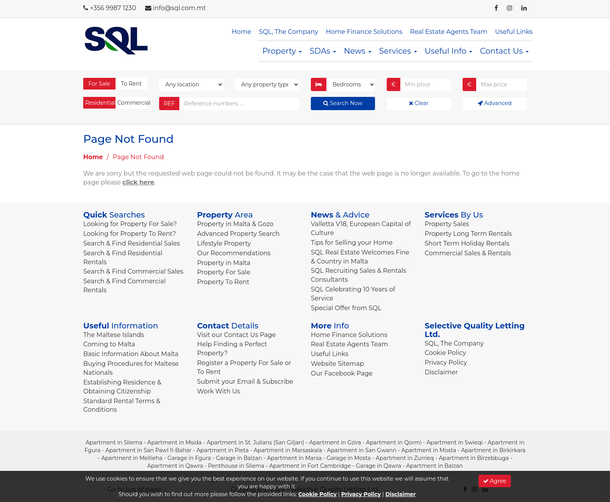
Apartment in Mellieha (132, 458)
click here (138, 182)
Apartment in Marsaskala (288, 450)
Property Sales (447, 224)
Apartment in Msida (174, 442)
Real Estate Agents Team (448, 31)
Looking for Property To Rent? (129, 233)
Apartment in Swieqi (454, 442)
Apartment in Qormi (394, 442)
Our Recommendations (234, 253)
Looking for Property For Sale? (130, 224)
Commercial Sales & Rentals (468, 253)
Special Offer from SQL (346, 308)
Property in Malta (224, 263)
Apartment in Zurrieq (405, 458)
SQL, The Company (288, 31)
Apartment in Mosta (428, 450)
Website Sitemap (337, 363)
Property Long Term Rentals (468, 233)
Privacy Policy (446, 362)
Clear (418, 103)
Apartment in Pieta (222, 450)
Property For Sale (224, 272)
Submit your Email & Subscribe (245, 381)
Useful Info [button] (448, 51)
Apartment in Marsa (294, 458)
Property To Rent (223, 282)
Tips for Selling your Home (352, 242)
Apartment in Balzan (434, 465)
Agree (495, 480)
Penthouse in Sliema (236, 465)
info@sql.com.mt (179, 8)
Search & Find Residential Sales (131, 243)
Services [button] (398, 51)
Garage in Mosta (348, 458)
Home (241, 31)
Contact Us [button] (504, 51)
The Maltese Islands (113, 335)
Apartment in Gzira (335, 442)
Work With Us (218, 391)
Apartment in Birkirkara (493, 450)
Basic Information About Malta (131, 354)
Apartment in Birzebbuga (474, 458)
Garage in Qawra (378, 465)
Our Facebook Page (342, 373)
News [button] (358, 51)
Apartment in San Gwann (361, 450)
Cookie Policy (445, 352)
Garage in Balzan (239, 458)
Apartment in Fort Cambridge (310, 465)
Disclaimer (441, 372)
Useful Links (514, 31)
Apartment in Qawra (175, 465)
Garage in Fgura (189, 458)
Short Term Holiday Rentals (467, 243)
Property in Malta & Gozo (235, 224)
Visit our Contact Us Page (236, 335)
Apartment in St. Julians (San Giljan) (255, 442)
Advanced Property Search (238, 233)
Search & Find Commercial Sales (133, 271)
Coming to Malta (109, 344)
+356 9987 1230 (113, 8)
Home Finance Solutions (364, 31)
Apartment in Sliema (114, 442)
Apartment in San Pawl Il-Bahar (148, 450)
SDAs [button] (323, 51)
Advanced (495, 103)
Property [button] (282, 51)
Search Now (342, 103)
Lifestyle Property (224, 243)
